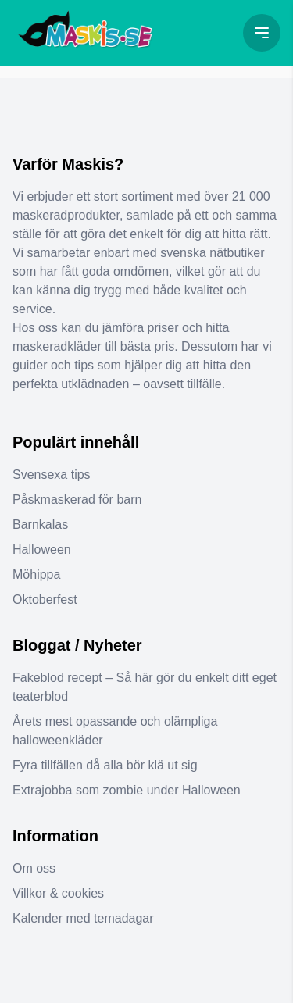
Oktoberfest (45, 599)
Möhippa (36, 574)
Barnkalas (40, 524)
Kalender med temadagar (83, 918)
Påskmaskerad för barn (77, 499)
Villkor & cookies (58, 893)
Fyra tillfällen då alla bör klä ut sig (105, 765)
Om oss (34, 868)
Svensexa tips (52, 474)
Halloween (42, 549)
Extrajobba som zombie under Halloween (127, 790)
